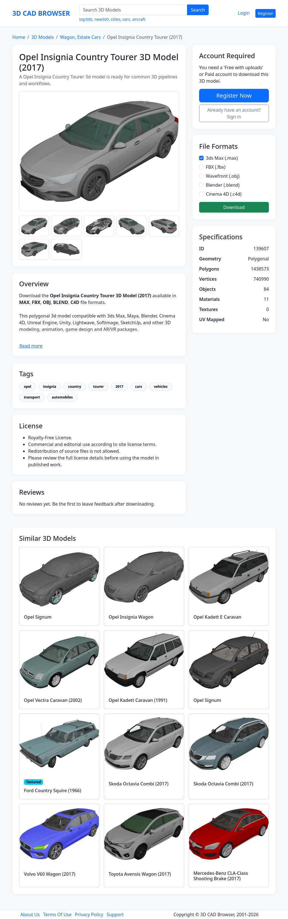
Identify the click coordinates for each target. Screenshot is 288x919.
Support (115, 914)
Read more (30, 346)
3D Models (42, 37)
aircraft (138, 19)
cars (126, 19)
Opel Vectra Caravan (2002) (53, 700)
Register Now (233, 95)
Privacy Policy (89, 914)
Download (234, 207)
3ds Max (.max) (222, 158)
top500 (85, 19)
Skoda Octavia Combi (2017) (138, 784)
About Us (30, 914)
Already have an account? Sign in (234, 113)
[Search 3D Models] (133, 9)
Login (244, 13)
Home (18, 37)
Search (198, 10)
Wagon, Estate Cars (80, 37)
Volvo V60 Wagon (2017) (49, 874)
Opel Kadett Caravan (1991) (138, 700)
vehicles (160, 386)
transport (32, 397)
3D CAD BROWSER (41, 13)
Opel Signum (37, 617)
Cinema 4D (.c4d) (224, 194)
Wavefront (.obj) (223, 176)
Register (265, 13)
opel (27, 386)
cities (115, 19)
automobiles (62, 397)
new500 (101, 19)
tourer (98, 386)
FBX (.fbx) (216, 167)
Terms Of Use (57, 914)
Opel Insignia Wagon (131, 617)
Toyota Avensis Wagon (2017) (140, 874)
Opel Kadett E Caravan (218, 617)
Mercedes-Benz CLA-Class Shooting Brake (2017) (221, 876)
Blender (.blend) (223, 185)
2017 (119, 386)
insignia (49, 386)
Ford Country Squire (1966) (52, 790)
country (74, 386)
